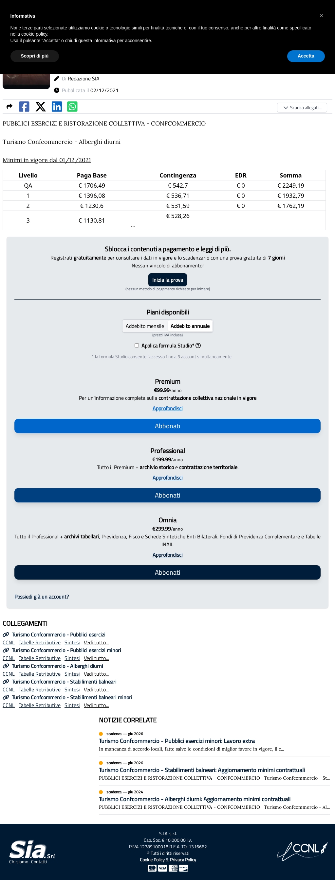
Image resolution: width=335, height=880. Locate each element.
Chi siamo (18, 861)
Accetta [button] (306, 56)
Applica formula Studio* (170, 345)
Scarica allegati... (302, 107)
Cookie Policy (152, 859)
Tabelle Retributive (40, 642)
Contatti (39, 861)
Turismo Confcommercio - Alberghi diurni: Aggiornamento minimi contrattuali (194, 799)
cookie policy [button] (34, 34)
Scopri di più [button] (35, 56)
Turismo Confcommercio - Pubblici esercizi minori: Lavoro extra (177, 740)
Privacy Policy (183, 859)
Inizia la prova (167, 280)
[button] (321, 15)
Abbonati (167, 426)
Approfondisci (168, 408)
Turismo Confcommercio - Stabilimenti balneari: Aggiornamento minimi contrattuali (202, 770)
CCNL (9, 642)
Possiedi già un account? (41, 597)
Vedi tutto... (96, 642)
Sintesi (72, 642)
